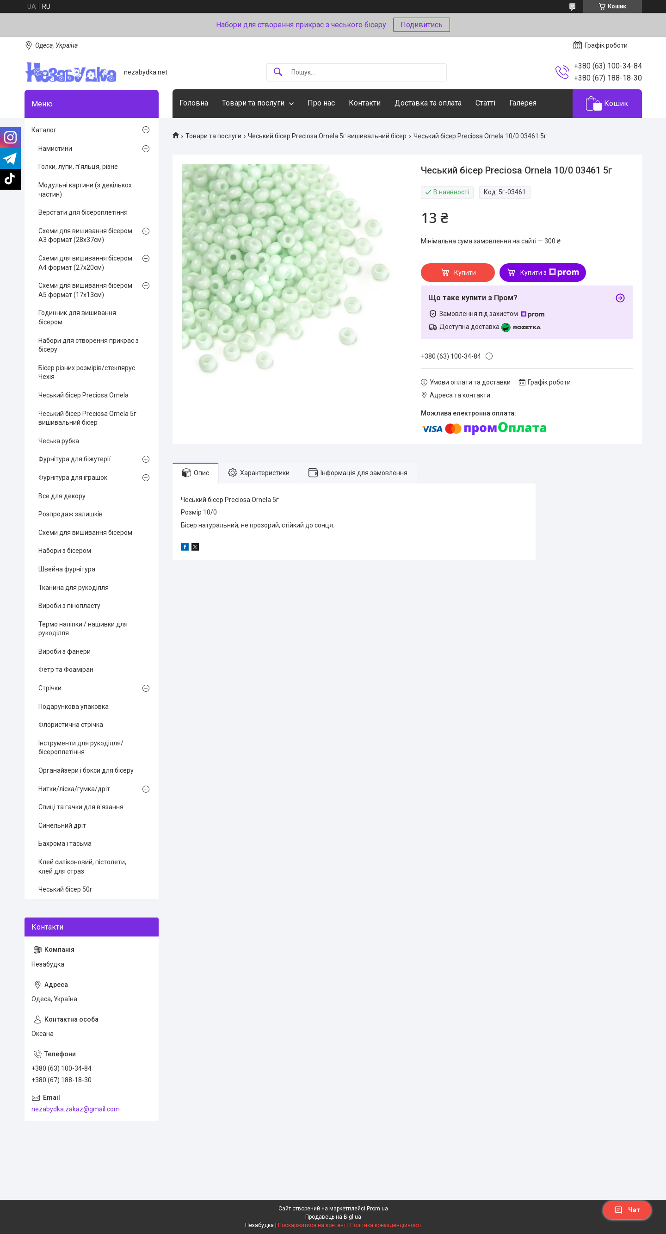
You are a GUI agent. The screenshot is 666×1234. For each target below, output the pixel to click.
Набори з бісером (64, 550)
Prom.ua (377, 1208)
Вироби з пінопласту (69, 605)
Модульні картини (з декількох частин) (85, 189)
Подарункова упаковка (73, 706)
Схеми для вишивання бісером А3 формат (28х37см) (85, 235)
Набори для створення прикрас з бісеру (88, 345)
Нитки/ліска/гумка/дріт (74, 789)
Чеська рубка (58, 441)
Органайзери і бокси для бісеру (86, 770)
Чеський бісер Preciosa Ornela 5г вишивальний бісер (327, 136)
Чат (627, 1210)
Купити (465, 272)
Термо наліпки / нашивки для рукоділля (83, 628)
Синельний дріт (62, 825)
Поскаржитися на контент (312, 1225)
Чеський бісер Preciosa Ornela (83, 395)
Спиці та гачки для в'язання (80, 807)
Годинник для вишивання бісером (77, 317)
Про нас (321, 103)
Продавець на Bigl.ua (333, 1217)
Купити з (549, 272)
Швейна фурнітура (66, 569)
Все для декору (62, 496)
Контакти (365, 103)
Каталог (43, 130)
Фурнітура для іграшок (72, 477)
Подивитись (422, 24)
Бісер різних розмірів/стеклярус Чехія (86, 372)
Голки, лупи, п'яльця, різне (78, 166)
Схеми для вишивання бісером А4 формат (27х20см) (85, 262)
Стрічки (50, 688)
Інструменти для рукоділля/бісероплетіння (80, 747)
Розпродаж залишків (70, 514)
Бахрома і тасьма (65, 843)
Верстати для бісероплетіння (83, 212)
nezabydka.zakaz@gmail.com (75, 1109)
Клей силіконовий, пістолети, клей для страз (82, 866)
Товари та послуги (253, 103)
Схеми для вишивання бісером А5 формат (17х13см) (85, 290)
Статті (485, 103)
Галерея (522, 103)
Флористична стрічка (70, 724)
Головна (193, 103)
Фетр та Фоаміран (65, 669)
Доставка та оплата (428, 103)
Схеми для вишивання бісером (85, 532)
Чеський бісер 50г (65, 889)
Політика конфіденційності (385, 1225)
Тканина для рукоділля (73, 587)
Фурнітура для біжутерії (74, 459)
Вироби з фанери (64, 651)
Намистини (55, 148)
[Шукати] (277, 72)
